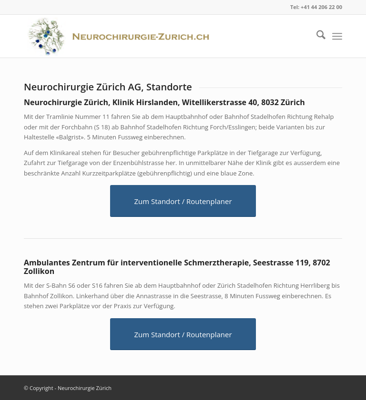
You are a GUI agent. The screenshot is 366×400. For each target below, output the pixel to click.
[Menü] (337, 36)
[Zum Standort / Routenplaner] (182, 201)
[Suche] (316, 36)
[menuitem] (316, 36)
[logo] (121, 36)
